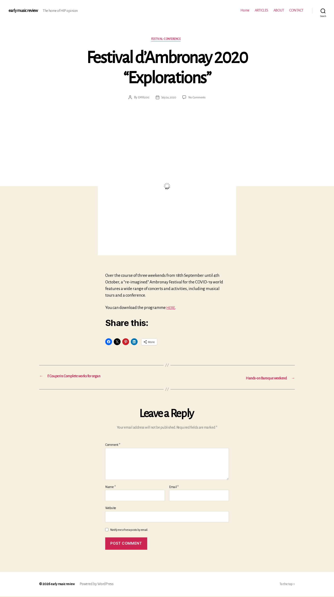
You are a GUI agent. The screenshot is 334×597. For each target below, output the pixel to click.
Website (110, 509)
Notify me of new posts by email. (129, 530)
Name (110, 487)
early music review (25, 10)
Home (244, 10)
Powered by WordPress (100, 585)
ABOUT (279, 10)
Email (174, 487)
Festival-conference (167, 40)
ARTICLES (261, 10)
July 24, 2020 (168, 98)
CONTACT (296, 10)
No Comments (198, 98)
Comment (112, 445)
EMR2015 (142, 98)
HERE (171, 308)
